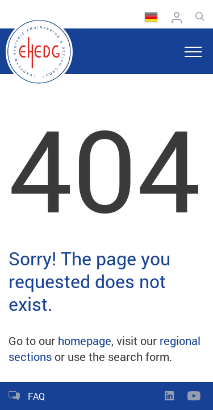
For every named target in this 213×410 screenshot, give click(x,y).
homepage (84, 340)
